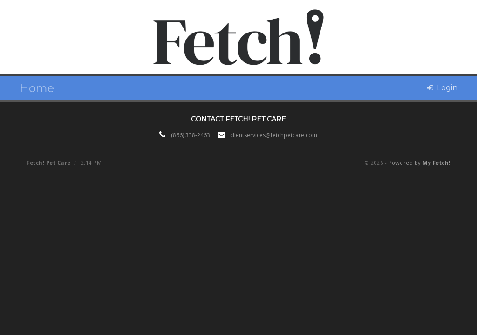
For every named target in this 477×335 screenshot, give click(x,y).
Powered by (419, 162)
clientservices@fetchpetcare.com (273, 135)
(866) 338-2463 (190, 135)
